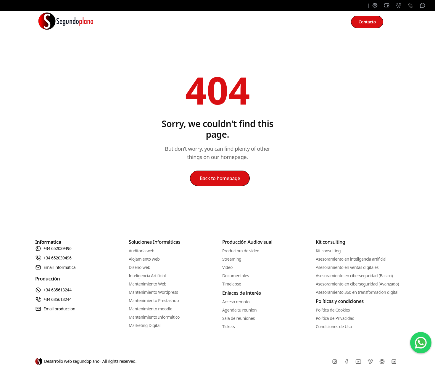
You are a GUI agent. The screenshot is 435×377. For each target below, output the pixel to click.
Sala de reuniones (238, 318)
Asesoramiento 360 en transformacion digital (357, 292)
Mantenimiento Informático (154, 317)
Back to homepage (220, 178)
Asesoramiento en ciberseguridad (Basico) (354, 275)
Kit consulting (311, 22)
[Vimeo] (370, 362)
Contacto (367, 22)
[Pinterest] (382, 362)
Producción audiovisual (257, 22)
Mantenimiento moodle (150, 309)
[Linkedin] (394, 362)
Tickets (228, 326)
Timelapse (231, 284)
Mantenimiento (202, 22)
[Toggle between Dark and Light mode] (394, 22)
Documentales (235, 275)
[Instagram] (335, 362)
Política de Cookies (333, 310)
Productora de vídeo (240, 251)
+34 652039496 (53, 248)
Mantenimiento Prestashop (154, 300)
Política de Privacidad (335, 318)
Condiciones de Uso (334, 326)
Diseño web (139, 267)
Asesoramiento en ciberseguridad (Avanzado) (357, 284)
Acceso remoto (235, 301)
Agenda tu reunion (239, 310)
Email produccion (55, 309)
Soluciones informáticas (145, 22)
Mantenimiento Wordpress (153, 292)
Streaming (231, 259)
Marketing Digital (144, 325)
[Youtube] (358, 362)
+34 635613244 (53, 290)
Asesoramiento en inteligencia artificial (351, 259)
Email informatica (55, 267)
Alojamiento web (144, 259)
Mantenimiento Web (147, 284)
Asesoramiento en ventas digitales (347, 267)
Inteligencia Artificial (147, 275)
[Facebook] (346, 362)
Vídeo (227, 267)
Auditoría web (141, 251)
